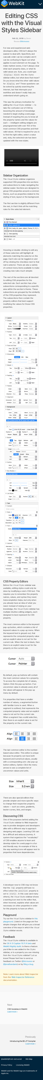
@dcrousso (24, 41)
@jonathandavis (10, 964)
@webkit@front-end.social (11, 1059)
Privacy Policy (6, 1065)
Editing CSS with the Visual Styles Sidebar (21, 23)
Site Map (29, 1059)
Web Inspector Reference (22, 977)
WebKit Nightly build (12, 946)
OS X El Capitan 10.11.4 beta (19, 943)
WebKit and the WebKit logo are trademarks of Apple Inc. (19, 1072)
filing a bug (28, 964)
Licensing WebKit (22, 1065)
